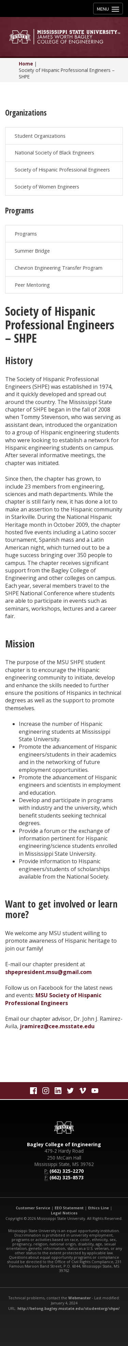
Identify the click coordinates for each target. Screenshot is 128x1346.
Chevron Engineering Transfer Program (58, 268)
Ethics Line (98, 1207)
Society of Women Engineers (47, 186)
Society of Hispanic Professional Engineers (62, 169)
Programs (26, 233)
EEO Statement (69, 1207)
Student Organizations (40, 136)
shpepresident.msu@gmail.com (48, 972)
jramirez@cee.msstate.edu (57, 1026)
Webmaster (79, 1297)
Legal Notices (64, 1212)
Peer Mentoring (32, 285)
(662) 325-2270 (66, 1171)
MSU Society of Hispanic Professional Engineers (53, 998)
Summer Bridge (32, 251)
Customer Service (33, 1207)
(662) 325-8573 (66, 1177)
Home (26, 63)
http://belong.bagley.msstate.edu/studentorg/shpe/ (68, 1308)
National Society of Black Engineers (54, 152)
